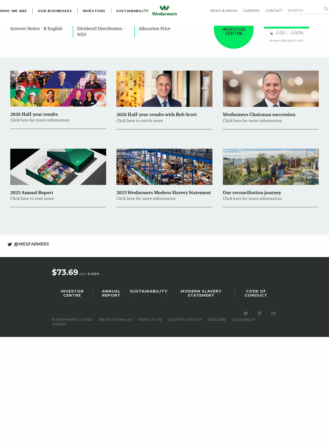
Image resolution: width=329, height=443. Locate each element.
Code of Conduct (256, 418)
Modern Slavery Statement (201, 418)
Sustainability (142, 29)
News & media (213, 29)
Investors (104, 29)
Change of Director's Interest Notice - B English (36, 152)
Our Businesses (65, 29)
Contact (263, 29)
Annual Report (111, 418)
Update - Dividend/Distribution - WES (101, 155)
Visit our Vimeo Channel (260, 439)
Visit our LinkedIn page (274, 439)
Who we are (23, 29)
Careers (241, 29)
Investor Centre (72, 418)
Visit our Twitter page (246, 439)
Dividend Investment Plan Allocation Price (165, 152)
